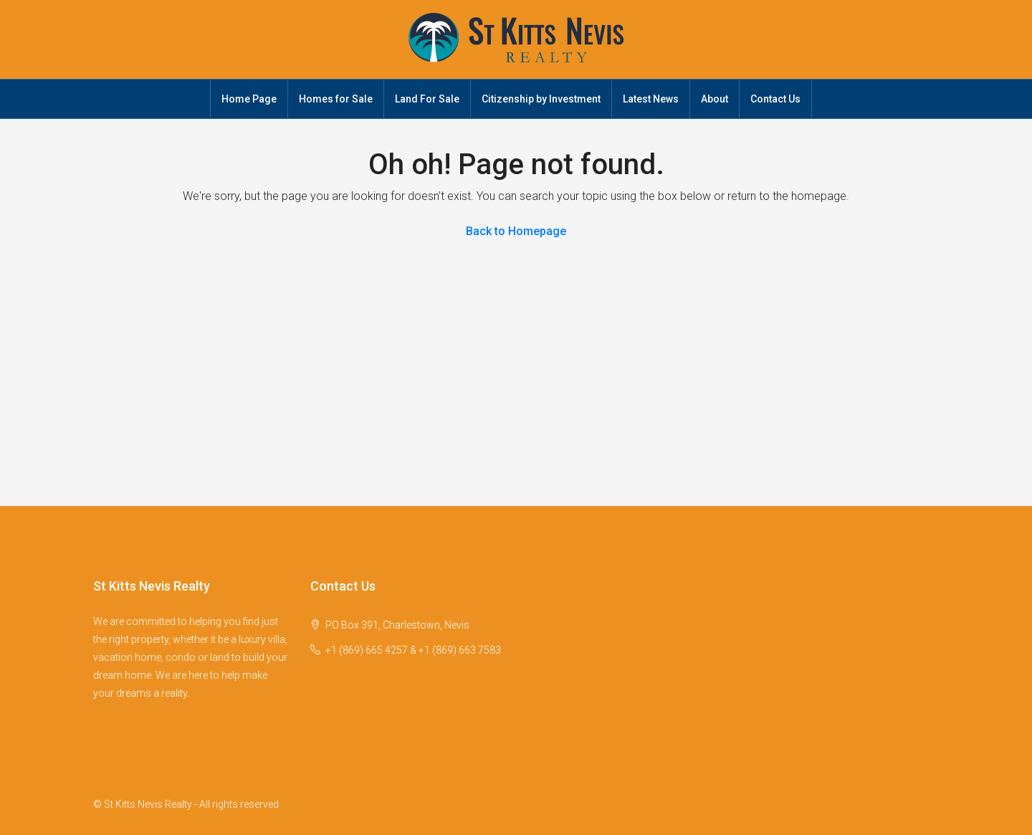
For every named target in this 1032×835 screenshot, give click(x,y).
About (714, 99)
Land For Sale (427, 99)
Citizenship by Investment (541, 99)
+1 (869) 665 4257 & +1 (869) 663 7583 (413, 650)
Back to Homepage (516, 231)
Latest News (651, 99)
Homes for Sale (336, 99)
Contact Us (775, 99)
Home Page (249, 99)
